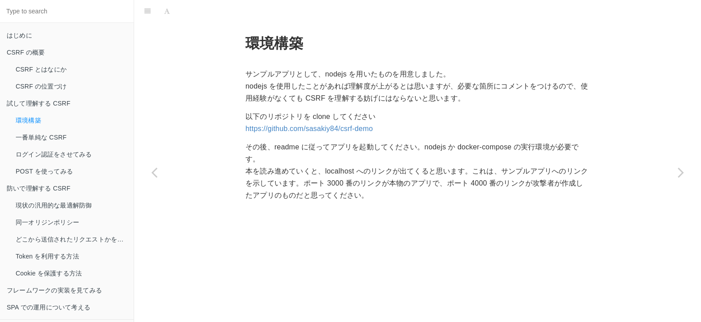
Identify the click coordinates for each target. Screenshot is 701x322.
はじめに (19, 35)
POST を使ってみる (44, 171)
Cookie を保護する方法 (49, 273)
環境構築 (28, 120)
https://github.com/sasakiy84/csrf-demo (309, 128)
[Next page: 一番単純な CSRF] (681, 172)
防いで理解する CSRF (38, 188)
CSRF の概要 (26, 52)
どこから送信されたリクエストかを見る (73, 239)
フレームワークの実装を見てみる (54, 290)
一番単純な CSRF (41, 137)
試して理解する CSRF (38, 103)
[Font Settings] (167, 11)
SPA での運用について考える (48, 307)
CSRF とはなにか (41, 69)
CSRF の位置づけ (41, 86)
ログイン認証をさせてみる (54, 154)
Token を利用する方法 (47, 256)
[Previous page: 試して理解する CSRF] (154, 172)
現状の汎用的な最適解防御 (54, 205)
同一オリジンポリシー (47, 222)
